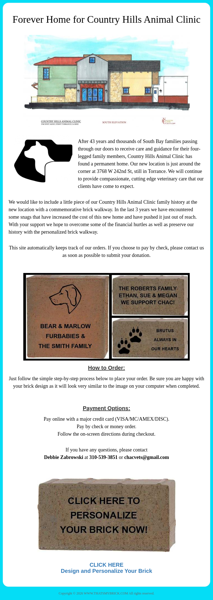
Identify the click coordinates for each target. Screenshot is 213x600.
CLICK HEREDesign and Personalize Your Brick (106, 568)
